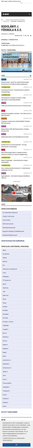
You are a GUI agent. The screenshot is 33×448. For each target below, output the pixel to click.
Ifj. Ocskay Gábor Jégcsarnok (10, 212)
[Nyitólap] (1, 19)
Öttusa (4, 341)
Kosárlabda (5, 314)
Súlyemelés (6, 364)
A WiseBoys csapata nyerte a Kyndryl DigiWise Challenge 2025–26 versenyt (15, 122)
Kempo (4, 303)
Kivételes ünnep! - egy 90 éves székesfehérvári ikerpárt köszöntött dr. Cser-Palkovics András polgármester (15, 83)
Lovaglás (5, 329)
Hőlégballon (6, 276)
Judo (4, 291)
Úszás (4, 395)
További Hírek (16, 181)
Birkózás (5, 261)
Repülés (5, 344)
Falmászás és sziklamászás (10, 269)
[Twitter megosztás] (25, 35)
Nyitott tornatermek (9, 412)
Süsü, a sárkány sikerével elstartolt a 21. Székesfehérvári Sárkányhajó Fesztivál (15, 169)
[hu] (21, 3)
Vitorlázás (5, 398)
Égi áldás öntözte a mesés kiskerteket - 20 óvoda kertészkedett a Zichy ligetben (13, 145)
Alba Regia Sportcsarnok (9, 227)
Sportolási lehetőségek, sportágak (15, 19)
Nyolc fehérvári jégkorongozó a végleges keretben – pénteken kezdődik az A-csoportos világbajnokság (14, 153)
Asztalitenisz (6, 254)
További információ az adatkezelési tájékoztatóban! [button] (14, 439)
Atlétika (5, 258)
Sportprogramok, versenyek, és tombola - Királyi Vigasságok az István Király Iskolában (13, 98)
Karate (4, 299)
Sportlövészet (6, 360)
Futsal (4, 273)
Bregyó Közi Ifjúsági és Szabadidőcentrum (13, 231)
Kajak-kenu (5, 295)
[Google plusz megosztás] (28, 35)
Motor (4, 333)
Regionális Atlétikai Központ (10, 235)
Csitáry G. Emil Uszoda (8, 216)
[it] (29, 3)
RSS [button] (2, 420)
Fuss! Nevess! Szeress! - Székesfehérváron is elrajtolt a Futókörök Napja (15, 91)
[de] (27, 3)
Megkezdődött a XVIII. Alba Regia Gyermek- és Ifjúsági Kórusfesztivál (15, 130)
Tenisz (4, 379)
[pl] (25, 3)
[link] (16, 62)
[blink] (31, 3)
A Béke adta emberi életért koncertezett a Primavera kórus (16, 106)
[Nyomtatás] (30, 35)
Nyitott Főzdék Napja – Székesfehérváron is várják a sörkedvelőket (14, 161)
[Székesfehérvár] (18, 8)
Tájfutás (5, 371)
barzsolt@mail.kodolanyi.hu (16, 45)
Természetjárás (7, 383)
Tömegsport (6, 21)
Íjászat (4, 284)
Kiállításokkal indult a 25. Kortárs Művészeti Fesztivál (14, 137)
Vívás (4, 406)
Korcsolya (5, 318)
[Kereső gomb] (29, 14)
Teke (4, 375)
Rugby (4, 352)
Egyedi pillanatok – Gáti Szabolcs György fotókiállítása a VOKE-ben (15, 177)
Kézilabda (5, 310)
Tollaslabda (5, 387)
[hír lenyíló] (30, 75)
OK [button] (17, 445)
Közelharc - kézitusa (8, 322)
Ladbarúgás (6, 325)
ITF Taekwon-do (7, 280)
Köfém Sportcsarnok (8, 224)
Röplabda (5, 348)
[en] (23, 3)
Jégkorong (5, 288)
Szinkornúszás (6, 368)
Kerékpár (5, 306)
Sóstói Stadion (6, 220)
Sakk (4, 356)
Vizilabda (5, 402)
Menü (6, 14)
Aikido (4, 250)
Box (4, 265)
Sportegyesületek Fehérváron (12, 241)
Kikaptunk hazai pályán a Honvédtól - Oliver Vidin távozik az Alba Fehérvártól (16, 114)
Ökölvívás (5, 337)
